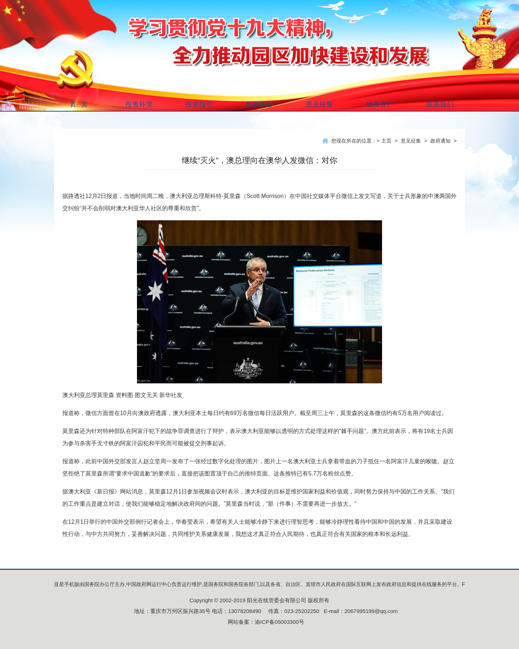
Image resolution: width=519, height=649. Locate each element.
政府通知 (440, 141)
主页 (386, 141)
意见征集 (411, 141)
